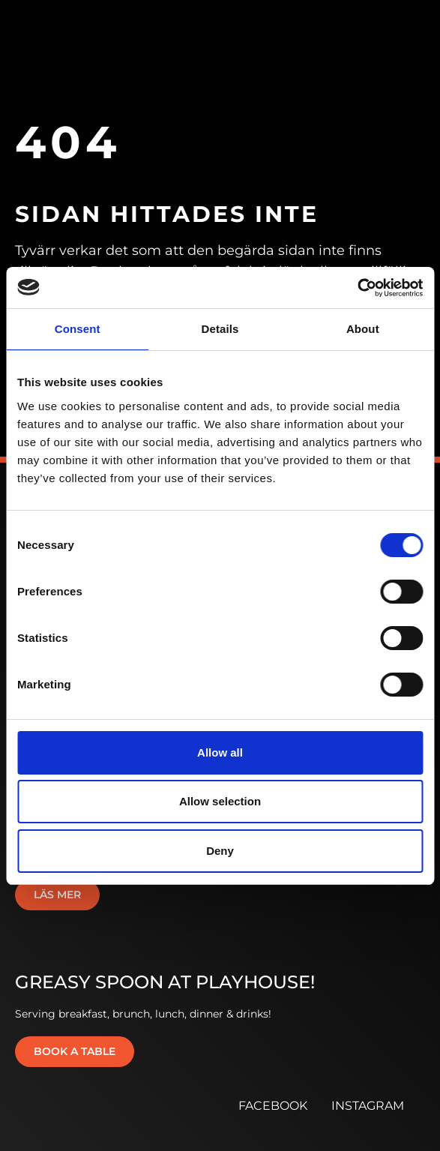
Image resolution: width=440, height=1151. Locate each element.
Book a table (74, 1051)
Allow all (220, 752)
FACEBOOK (272, 1106)
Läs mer (57, 894)
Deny (220, 850)
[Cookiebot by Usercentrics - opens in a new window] (357, 288)
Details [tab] (220, 328)
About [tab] (362, 328)
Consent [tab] (77, 328)
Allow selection (220, 801)
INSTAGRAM (367, 1106)
